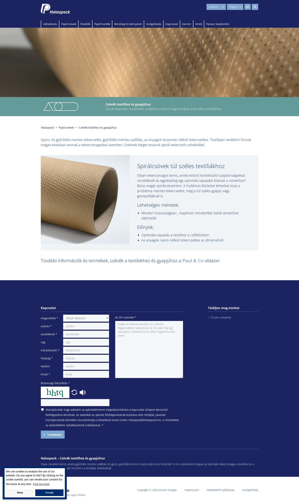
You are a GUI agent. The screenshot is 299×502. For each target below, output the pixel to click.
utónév (46, 326)
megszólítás (49, 318)
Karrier (186, 24)
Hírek (198, 24)
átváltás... (216, 7)
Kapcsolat (172, 24)
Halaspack (47, 127)
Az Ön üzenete (125, 317)
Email (45, 374)
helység (47, 358)
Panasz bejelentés (217, 24)
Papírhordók (102, 24)
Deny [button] (20, 492)
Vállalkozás (50, 24)
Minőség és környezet (128, 24)
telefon (45, 366)
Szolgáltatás (153, 24)
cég (43, 342)
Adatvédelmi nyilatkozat (220, 490)
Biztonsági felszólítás (55, 383)
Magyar (235, 7)
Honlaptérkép (250, 490)
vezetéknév (49, 334)
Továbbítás (54, 434)
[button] (74, 392)
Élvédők (85, 24)
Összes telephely (221, 317)
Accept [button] (49, 492)
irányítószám (50, 350)
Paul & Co (192, 260)
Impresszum (191, 490)
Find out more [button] (41, 484)
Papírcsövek (68, 24)
